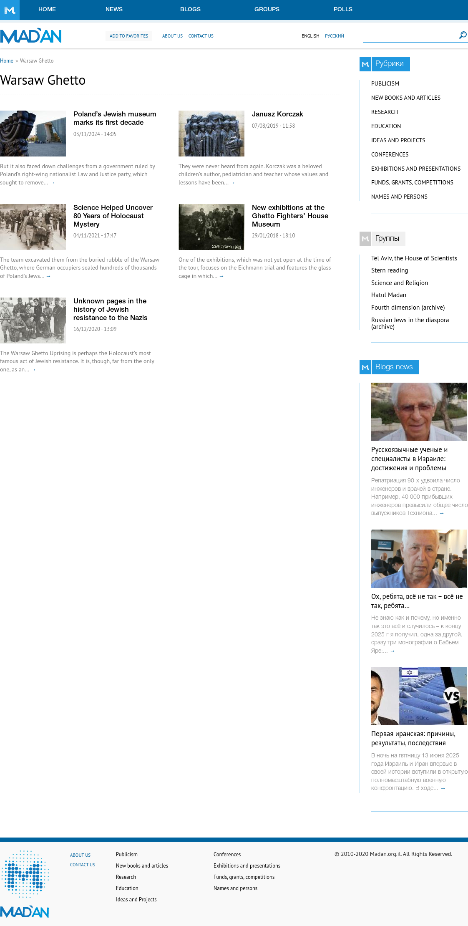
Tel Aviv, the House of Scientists (414, 258)
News (114, 10)
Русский (334, 36)
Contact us (201, 36)
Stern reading (389, 270)
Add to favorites (129, 36)
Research (384, 112)
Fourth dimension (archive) (408, 307)
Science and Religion (399, 282)
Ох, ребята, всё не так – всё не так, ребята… (417, 601)
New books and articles (405, 97)
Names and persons (399, 196)
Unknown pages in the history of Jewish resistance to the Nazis (110, 309)
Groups (266, 10)
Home (47, 10)
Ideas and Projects (398, 140)
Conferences (390, 154)
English (310, 36)
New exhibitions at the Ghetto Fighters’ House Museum (290, 216)
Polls (343, 10)
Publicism (385, 83)
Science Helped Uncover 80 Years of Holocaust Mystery (113, 216)
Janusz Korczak (277, 114)
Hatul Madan (388, 294)
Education (386, 126)
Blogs (190, 10)
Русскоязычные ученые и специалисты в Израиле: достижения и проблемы (409, 458)
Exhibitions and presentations (415, 168)
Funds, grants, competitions (412, 182)
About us (172, 36)
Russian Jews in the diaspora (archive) (410, 323)
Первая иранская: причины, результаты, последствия (413, 738)
